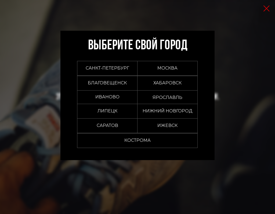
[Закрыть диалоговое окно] (266, 8)
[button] (167, 68)
